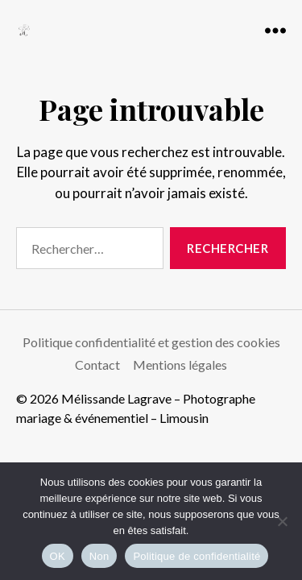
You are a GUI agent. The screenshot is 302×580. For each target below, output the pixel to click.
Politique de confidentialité (196, 556)
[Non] (282, 521)
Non (99, 556)
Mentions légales (180, 364)
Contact (97, 364)
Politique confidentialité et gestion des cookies (151, 342)
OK (57, 556)
